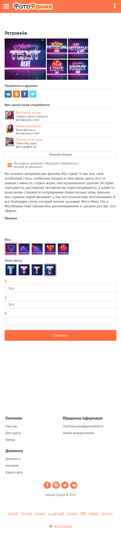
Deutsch (107, 513)
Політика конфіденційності (83, 426)
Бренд (10, 439)
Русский (26, 513)
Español (40, 513)
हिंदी (83, 513)
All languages (63, 526)
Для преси (13, 433)
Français (72, 513)
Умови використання (78, 433)
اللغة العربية (56, 513)
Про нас (11, 426)
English (13, 513)
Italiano (94, 513)
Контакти (12, 465)
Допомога (12, 459)
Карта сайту (14, 472)
